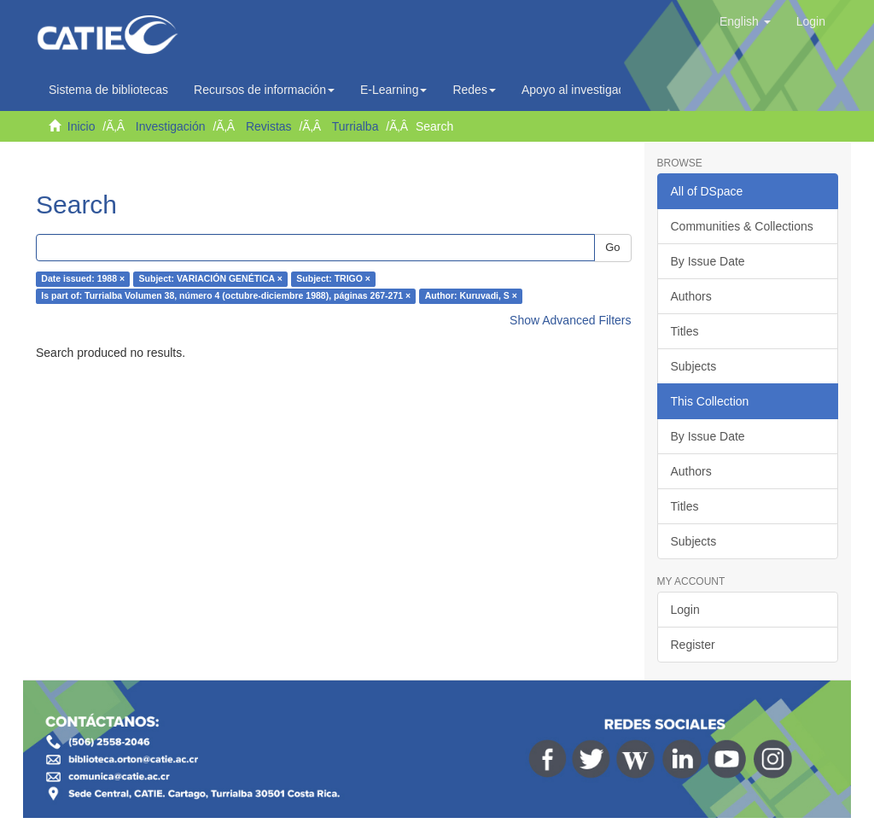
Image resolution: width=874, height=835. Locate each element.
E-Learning (394, 89)
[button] (745, 21)
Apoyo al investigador (582, 89)
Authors (691, 296)
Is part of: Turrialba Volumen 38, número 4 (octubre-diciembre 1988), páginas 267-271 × (226, 296)
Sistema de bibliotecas (108, 89)
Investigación (171, 126)
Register (693, 644)
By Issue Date (708, 261)
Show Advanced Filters (570, 320)
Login (685, 609)
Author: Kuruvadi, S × (471, 296)
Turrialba (355, 126)
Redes (473, 89)
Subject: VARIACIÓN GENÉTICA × (211, 279)
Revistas (269, 126)
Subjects (694, 366)
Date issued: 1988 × (83, 279)
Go (612, 247)
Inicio (81, 126)
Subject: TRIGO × (333, 279)
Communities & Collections (742, 226)
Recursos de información (264, 89)
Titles (685, 331)
